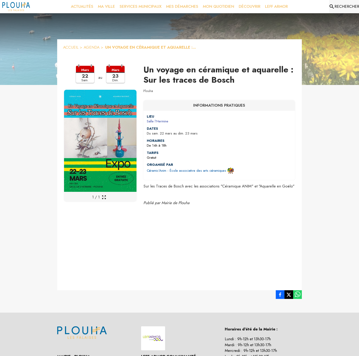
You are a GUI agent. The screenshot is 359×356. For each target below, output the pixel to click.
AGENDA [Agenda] (91, 47)
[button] (100, 77)
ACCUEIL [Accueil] (70, 47)
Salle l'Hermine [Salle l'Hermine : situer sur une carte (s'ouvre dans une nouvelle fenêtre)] (157, 121)
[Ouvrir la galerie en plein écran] (104, 197)
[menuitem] (82, 6)
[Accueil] (16, 6)
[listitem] (280, 295)
